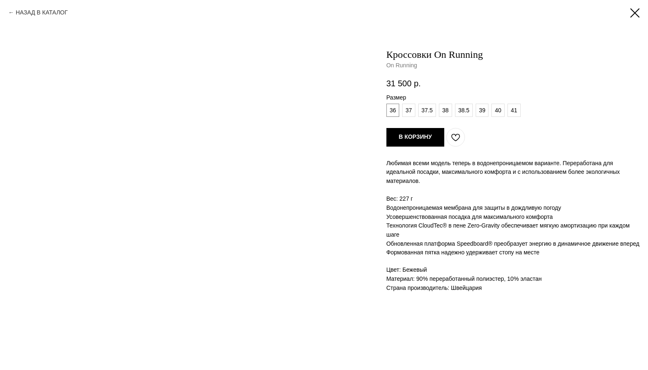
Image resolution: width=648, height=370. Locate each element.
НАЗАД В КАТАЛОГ (42, 12)
